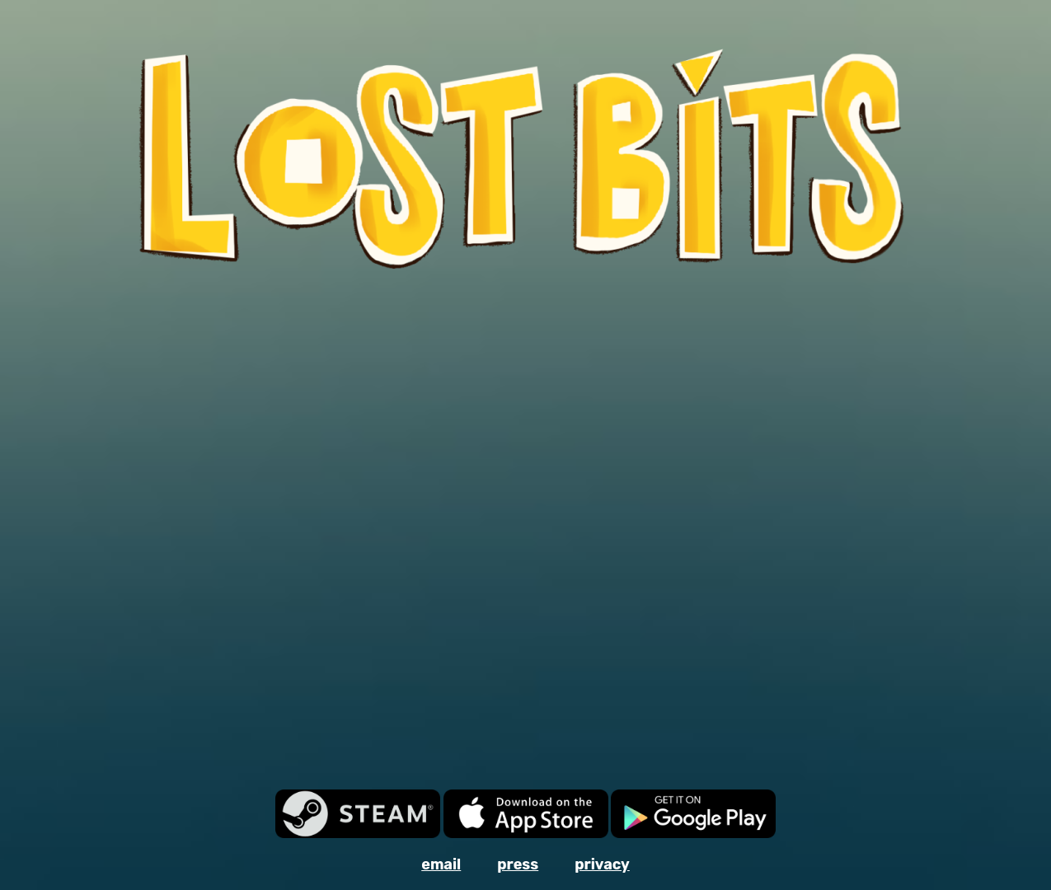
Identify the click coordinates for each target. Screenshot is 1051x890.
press (517, 864)
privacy (602, 864)
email (441, 864)
